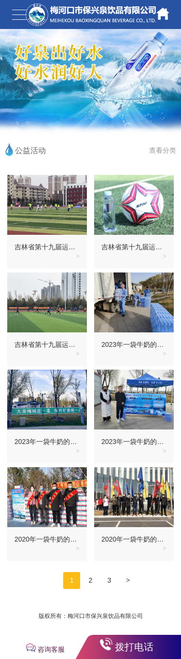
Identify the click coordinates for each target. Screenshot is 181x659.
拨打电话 (134, 647)
